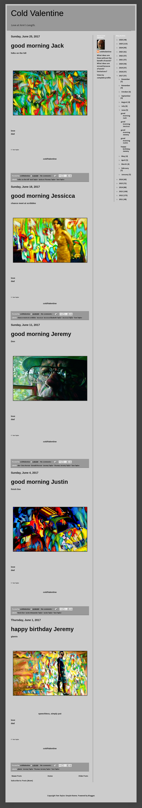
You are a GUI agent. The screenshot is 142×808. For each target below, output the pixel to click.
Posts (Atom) (27, 781)
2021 (121, 60)
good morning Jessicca (43, 196)
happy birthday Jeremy (42, 629)
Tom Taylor (60, 179)
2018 (121, 72)
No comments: (46, 176)
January (125, 175)
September (125, 96)
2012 (121, 196)
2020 (121, 64)
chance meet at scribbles (26, 318)
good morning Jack (37, 45)
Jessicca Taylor (67, 318)
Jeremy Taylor (48, 465)
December (125, 79)
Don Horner (25, 465)
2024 (121, 48)
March (124, 164)
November (125, 86)
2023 (121, 52)
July (123, 106)
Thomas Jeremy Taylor (62, 465)
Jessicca (40, 318)
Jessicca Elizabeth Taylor (53, 318)
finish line (21, 613)
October (124, 92)
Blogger (91, 796)
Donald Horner (36, 465)
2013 (121, 192)
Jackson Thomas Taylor (47, 179)
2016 (121, 180)
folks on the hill (23, 179)
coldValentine (105, 52)
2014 (121, 187)
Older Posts (83, 776)
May (123, 156)
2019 (121, 68)
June (123, 110)
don (18, 465)
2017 (121, 76)
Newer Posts (17, 776)
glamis (19, 769)
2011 (121, 199)
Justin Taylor (48, 613)
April (123, 160)
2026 (121, 40)
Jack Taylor (34, 179)
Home (50, 776)
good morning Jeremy (41, 334)
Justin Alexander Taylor (34, 613)
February (125, 168)
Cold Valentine (37, 13)
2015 (121, 184)
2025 (121, 44)
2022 (121, 56)
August (124, 102)
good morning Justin (39, 482)
